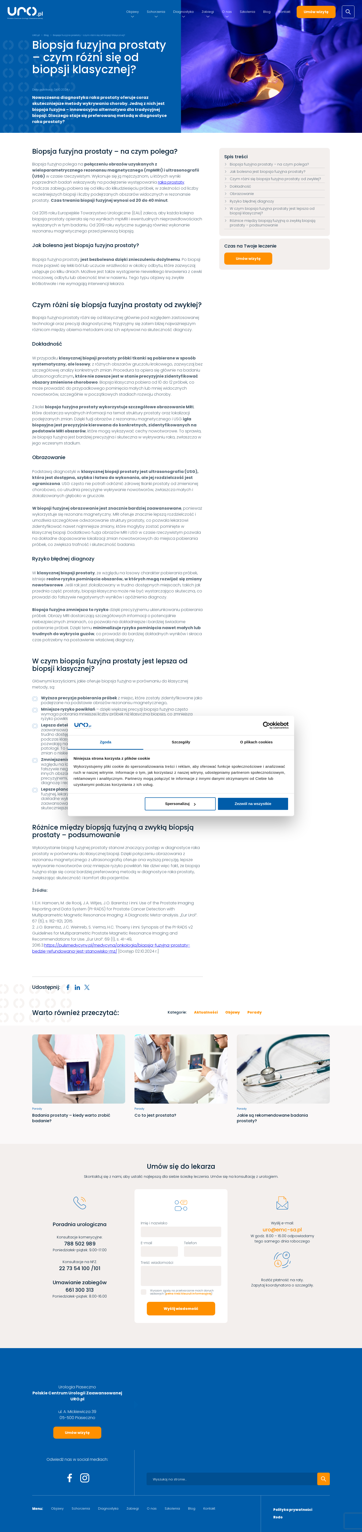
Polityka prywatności (292, 1510)
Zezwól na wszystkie (253, 804)
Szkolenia (247, 11)
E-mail (146, 1242)
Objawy (132, 11)
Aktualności (206, 1012)
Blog (266, 11)
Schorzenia (156, 11)
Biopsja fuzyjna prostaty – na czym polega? (269, 164)
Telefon (190, 1242)
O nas (227, 11)
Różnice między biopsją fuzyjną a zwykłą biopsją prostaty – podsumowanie (272, 223)
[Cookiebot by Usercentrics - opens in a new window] (267, 725)
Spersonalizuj (180, 804)
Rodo (278, 1517)
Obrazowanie (242, 193)
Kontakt (284, 11)
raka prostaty (171, 182)
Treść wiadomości (157, 1262)
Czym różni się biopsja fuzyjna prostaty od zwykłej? (275, 178)
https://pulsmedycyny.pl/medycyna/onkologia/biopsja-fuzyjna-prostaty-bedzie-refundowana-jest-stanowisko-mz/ (111, 948)
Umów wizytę (316, 11)
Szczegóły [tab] (181, 742)
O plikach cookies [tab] (256, 742)
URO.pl (36, 35)
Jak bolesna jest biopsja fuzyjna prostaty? (267, 171)
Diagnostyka (183, 11)
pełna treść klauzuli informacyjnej (188, 1294)
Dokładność (240, 186)
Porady (254, 1012)
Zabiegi (208, 11)
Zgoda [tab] (105, 742)
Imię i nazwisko (154, 1223)
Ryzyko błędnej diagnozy (252, 201)
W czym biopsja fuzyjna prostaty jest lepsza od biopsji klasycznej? (272, 211)
